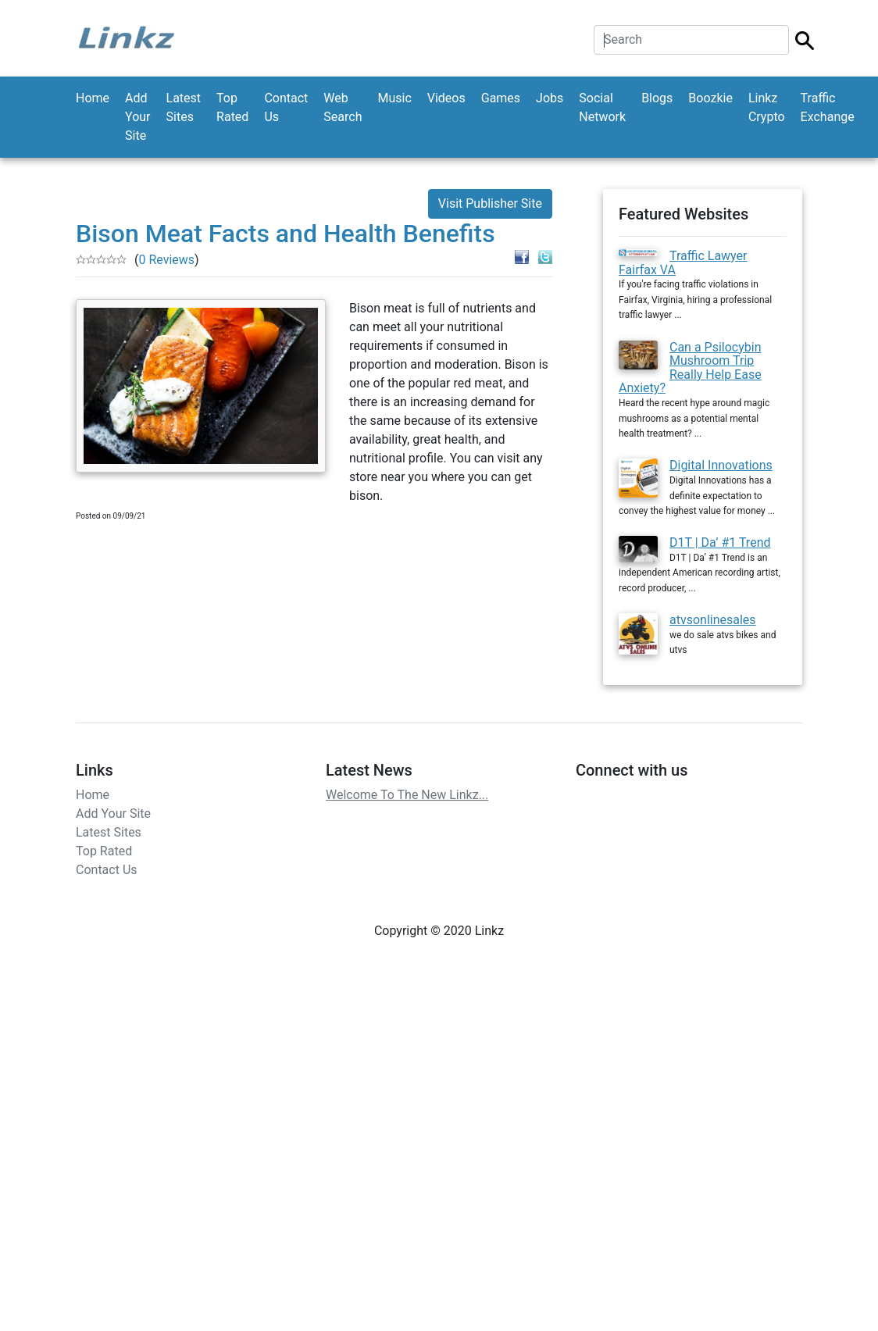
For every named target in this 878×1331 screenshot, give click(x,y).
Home (92, 98)
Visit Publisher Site (490, 203)
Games (500, 98)
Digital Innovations (721, 465)
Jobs (549, 98)
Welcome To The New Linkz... (407, 794)
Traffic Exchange (828, 107)
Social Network (602, 107)
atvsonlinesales (712, 619)
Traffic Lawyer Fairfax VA (683, 262)
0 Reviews (166, 259)
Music (394, 98)
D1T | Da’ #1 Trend (720, 542)
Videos (446, 98)
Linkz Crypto (766, 107)
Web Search (342, 107)
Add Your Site (137, 117)
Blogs (657, 98)
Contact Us (286, 107)
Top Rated (232, 107)
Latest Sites (184, 107)
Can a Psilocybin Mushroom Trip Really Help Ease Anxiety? (690, 368)
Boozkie (710, 98)
